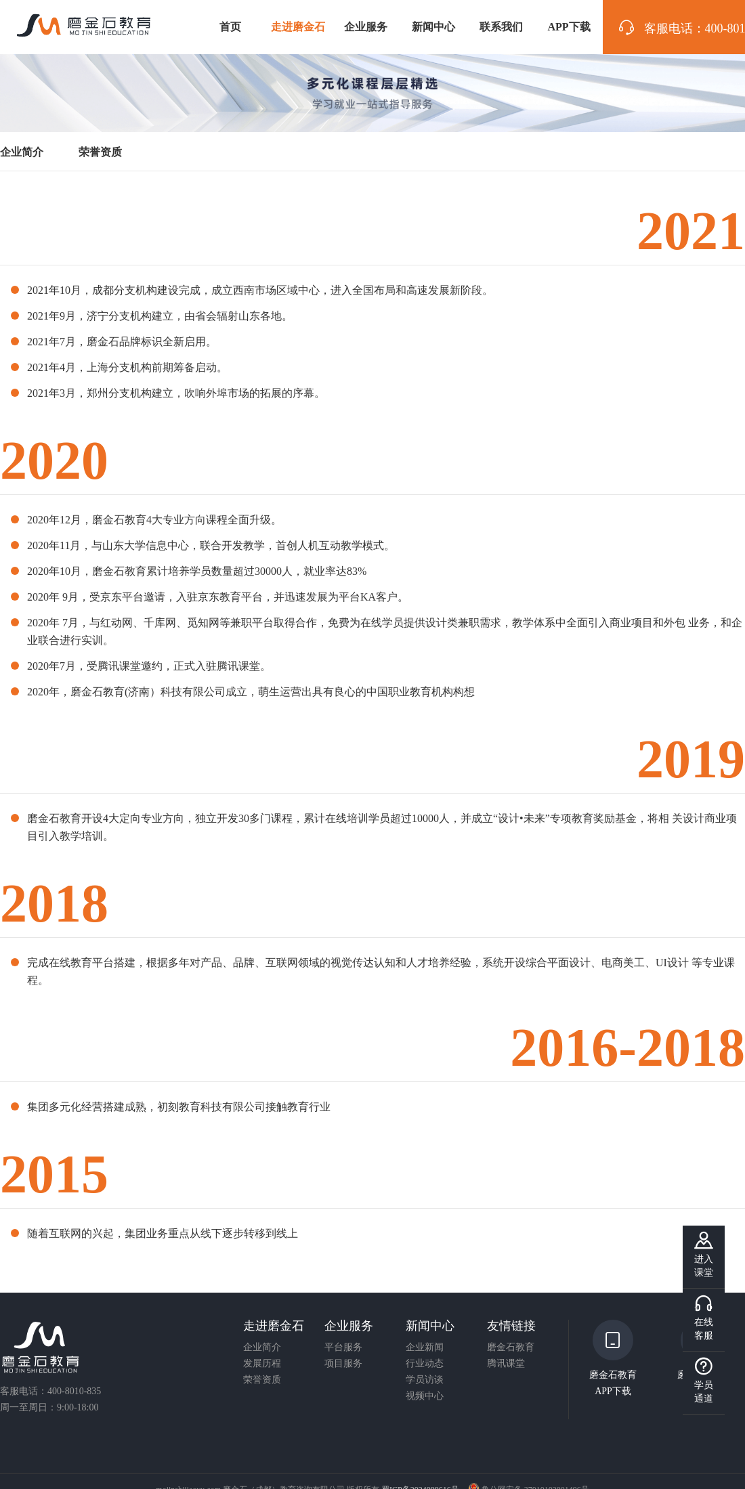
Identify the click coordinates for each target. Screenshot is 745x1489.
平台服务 (343, 1347)
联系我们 (501, 27)
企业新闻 (425, 1347)
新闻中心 (433, 27)
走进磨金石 (298, 27)
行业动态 (425, 1363)
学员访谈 (425, 1380)
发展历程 (262, 1363)
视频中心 (425, 1396)
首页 (230, 27)
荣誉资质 (262, 1380)
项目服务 (343, 1363)
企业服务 (365, 27)
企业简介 (262, 1347)
